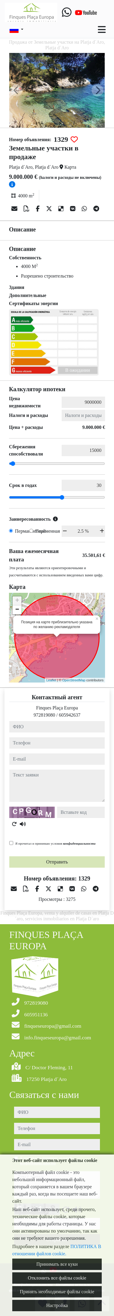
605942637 (69, 715)
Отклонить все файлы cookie (57, 1277)
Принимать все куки (57, 1264)
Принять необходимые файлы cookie (57, 1291)
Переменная (47, 531)
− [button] (17, 609)
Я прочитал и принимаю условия (55, 843)
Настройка (57, 1305)
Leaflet (51, 680)
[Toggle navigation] (101, 29)
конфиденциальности (79, 843)
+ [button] (17, 600)
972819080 (44, 715)
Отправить (57, 861)
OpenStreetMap (74, 680)
